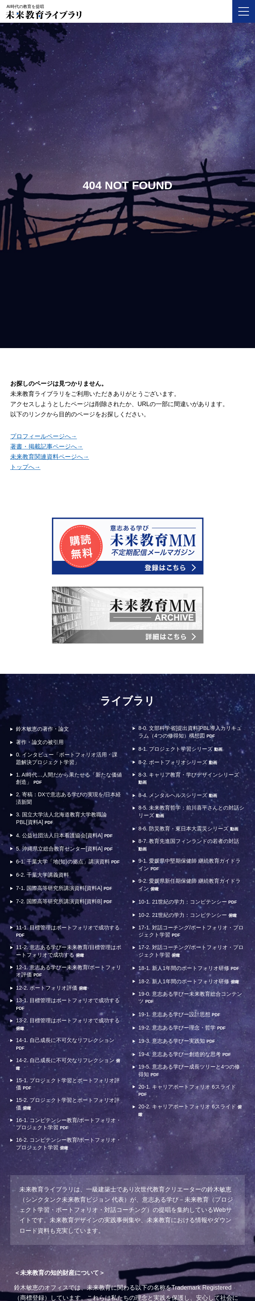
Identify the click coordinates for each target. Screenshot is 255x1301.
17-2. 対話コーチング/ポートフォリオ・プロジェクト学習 (191, 951)
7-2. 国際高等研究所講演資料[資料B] (64, 901)
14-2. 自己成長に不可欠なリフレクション (68, 1063)
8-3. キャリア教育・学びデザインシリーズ (188, 778)
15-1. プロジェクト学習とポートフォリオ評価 (68, 1084)
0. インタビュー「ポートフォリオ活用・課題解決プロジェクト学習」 (66, 758)
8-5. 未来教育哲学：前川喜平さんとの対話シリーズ (191, 811)
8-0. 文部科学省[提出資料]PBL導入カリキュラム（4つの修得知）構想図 (189, 732)
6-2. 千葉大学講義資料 (42, 875)
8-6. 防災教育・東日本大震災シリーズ (188, 828)
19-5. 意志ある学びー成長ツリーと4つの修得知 (189, 1070)
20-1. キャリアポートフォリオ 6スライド (187, 1090)
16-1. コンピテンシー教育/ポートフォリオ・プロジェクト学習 (68, 1124)
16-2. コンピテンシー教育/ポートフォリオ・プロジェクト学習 (68, 1143)
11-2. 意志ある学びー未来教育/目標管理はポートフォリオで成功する (68, 951)
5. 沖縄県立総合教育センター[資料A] (64, 849)
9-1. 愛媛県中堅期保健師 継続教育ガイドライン (189, 864)
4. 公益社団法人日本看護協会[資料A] (64, 835)
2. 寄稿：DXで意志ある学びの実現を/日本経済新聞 (68, 798)
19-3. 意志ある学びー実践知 (176, 1041)
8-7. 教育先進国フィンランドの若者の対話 (188, 844)
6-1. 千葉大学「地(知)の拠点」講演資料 (68, 861)
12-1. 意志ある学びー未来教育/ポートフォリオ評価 (68, 971)
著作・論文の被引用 (40, 742)
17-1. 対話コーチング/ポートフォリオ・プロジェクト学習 (191, 931)
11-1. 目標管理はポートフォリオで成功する (68, 931)
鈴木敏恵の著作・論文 (42, 729)
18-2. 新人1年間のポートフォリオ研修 (188, 981)
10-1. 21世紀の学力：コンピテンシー (187, 902)
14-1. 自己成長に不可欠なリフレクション (65, 1043)
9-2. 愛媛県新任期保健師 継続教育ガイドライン (189, 884)
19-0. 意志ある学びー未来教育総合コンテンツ (190, 997)
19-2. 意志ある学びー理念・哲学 (181, 1028)
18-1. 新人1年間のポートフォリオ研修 (188, 968)
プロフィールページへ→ (43, 436)
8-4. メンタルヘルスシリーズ (177, 795)
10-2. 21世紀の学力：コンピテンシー (187, 915)
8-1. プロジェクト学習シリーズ (180, 749)
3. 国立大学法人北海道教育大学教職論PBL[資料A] (61, 818)
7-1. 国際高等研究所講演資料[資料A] (64, 888)
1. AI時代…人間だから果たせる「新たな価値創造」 (69, 778)
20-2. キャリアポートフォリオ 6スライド (189, 1110)
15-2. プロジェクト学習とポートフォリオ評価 (68, 1104)
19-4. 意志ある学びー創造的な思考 (184, 1054)
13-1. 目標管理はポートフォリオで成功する (68, 1004)
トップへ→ (25, 467)
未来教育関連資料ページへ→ (49, 457)
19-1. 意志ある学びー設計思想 (179, 1014)
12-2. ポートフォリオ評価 (51, 988)
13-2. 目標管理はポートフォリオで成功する (68, 1024)
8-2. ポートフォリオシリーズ (177, 762)
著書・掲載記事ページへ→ (46, 446)
